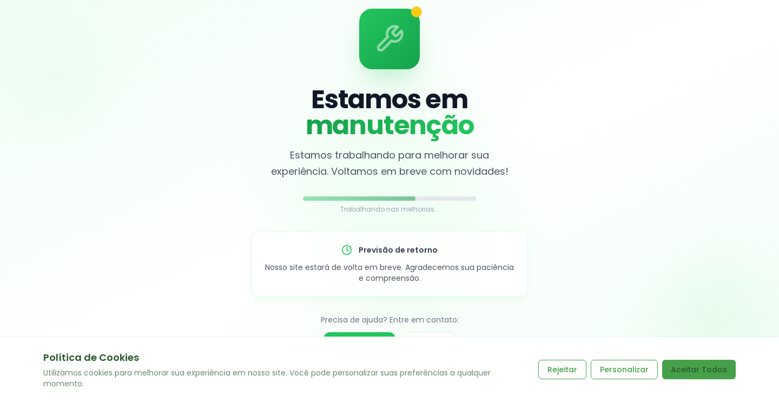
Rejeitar (562, 369)
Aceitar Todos (699, 369)
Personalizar (624, 369)
